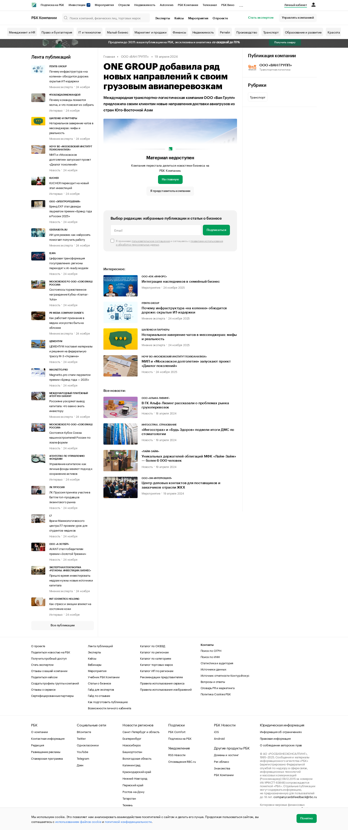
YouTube (82, 751)
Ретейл (225, 32)
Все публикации (62, 625)
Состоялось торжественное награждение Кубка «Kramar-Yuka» (69, 294)
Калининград (131, 765)
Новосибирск (132, 745)
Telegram (83, 758)
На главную (170, 179)
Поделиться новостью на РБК (50, 652)
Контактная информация (48, 738)
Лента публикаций (51, 57)
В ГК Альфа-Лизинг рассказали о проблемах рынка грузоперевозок (185, 405)
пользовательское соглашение (151, 241)
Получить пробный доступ (49, 658)
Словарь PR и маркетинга (218, 687)
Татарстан (129, 798)
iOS (216, 731)
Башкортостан (132, 751)
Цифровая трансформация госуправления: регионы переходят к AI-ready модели (69, 263)
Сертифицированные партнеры (52, 695)
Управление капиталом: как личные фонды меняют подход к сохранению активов (71, 468)
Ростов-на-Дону (133, 791)
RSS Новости (177, 754)
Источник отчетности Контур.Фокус (225, 675)
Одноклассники (88, 745)
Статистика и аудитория (217, 662)
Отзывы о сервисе (43, 689)
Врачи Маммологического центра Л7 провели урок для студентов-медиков (68, 525)
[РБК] (34, 5)
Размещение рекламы (45, 751)
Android (219, 738)
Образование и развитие (303, 32)
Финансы (179, 32)
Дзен (80, 765)
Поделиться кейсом (44, 676)
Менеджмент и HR (22, 32)
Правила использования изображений (166, 689)
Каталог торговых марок (156, 664)
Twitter (81, 738)
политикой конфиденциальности (128, 821)
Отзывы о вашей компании (49, 670)
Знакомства (222, 768)
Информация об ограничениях (281, 731)
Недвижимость (144, 5)
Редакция (37, 745)
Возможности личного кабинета (109, 708)
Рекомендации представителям (161, 676)
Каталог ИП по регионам (156, 670)
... (241, 4)
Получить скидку (285, 42)
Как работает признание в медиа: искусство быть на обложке (66, 322)
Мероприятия (104, 5)
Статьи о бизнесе (99, 683)
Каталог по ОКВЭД (152, 645)
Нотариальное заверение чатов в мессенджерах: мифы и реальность (71, 127)
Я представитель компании (170, 191)
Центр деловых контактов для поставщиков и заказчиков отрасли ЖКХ (181, 485)
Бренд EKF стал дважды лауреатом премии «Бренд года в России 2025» (70, 211)
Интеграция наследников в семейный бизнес (181, 281)
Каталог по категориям (155, 658)
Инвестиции (79, 5)
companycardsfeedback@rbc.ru (295, 796)
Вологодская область (137, 758)
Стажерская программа (47, 758)
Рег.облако (221, 761)
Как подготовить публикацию (108, 701)
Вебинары (94, 664)
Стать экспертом (260, 17)
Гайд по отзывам (99, 695)
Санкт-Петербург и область (141, 731)
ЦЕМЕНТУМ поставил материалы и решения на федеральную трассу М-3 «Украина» (71, 351)
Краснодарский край (137, 771)
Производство (246, 32)
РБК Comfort (177, 731)
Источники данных (213, 669)
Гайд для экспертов (101, 689)
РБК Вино (227, 5)
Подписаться (216, 230)
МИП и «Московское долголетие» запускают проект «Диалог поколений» (70, 159)
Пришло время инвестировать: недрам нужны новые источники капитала (71, 580)
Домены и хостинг (226, 754)
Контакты (207, 644)
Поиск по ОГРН (211, 650)
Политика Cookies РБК (216, 694)
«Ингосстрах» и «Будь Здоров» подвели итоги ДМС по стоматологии (188, 432)
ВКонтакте (84, 731)
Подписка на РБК (52, 5)
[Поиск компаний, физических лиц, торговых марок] (106, 17)
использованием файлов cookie (78, 821)
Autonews (166, 5)
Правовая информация (275, 738)
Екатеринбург (132, 738)
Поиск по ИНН (210, 656)
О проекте (220, 18)
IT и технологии (89, 32)
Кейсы (179, 18)
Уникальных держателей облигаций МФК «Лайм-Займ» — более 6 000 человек (189, 458)
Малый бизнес (117, 32)
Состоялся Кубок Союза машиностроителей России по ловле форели (70, 437)
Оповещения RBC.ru (182, 761)
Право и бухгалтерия (57, 32)
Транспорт (271, 32)
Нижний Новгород (135, 778)
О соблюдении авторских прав (281, 745)
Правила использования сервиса (162, 683)
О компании (39, 731)
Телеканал (210, 5)
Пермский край (133, 785)
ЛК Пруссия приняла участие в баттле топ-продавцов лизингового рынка (69, 497)
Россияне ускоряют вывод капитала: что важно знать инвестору (67, 405)
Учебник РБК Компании (104, 676)
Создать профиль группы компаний (55, 683)
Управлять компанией (298, 17)
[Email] (156, 230)
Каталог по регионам (154, 652)
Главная (109, 56)
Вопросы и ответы (213, 681)
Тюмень (127, 804)
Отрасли (124, 5)
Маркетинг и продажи (150, 32)
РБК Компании (188, 5)
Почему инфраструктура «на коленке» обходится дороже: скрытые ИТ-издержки (69, 76)
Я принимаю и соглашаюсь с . (169, 242)
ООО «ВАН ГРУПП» (135, 56)
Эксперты (162, 18)
